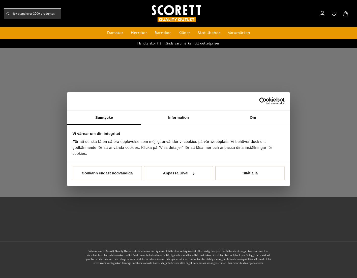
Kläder (184, 33)
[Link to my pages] (322, 14)
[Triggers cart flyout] (345, 14)
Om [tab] (253, 117)
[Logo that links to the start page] (176, 13)
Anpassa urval (178, 173)
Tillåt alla (250, 173)
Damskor (115, 33)
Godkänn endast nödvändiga (107, 173)
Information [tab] (178, 117)
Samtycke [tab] (104, 117)
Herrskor (139, 33)
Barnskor (163, 33)
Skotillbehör (209, 33)
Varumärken (239, 33)
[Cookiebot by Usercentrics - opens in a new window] (263, 101)
